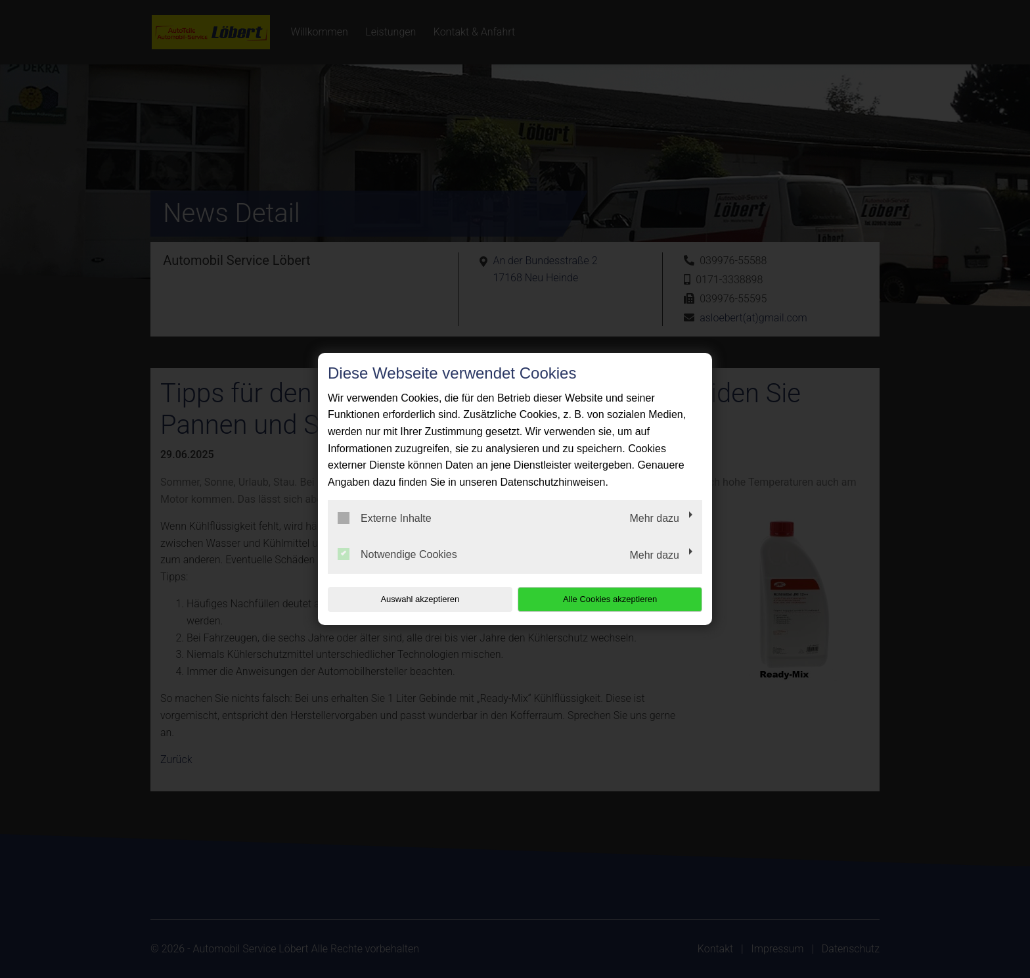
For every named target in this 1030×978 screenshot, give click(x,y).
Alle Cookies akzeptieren (618, 599)
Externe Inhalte (385, 518)
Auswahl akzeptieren (411, 599)
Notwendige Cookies (397, 554)
